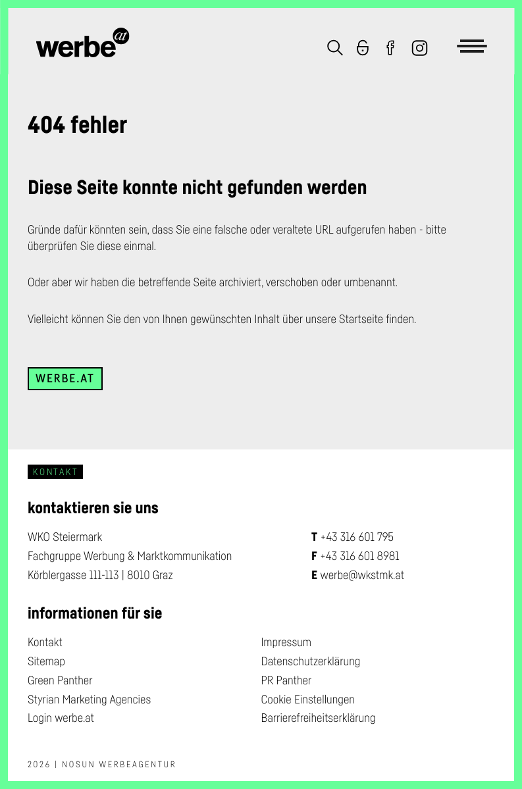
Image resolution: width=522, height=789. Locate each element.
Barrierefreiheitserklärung (318, 718)
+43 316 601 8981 (360, 556)
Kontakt (45, 642)
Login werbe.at (61, 718)
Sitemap (46, 661)
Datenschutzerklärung (311, 661)
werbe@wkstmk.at (363, 575)
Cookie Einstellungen (308, 699)
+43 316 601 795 (357, 537)
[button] (334, 49)
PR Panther (286, 680)
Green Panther (60, 680)
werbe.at (65, 378)
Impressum (286, 642)
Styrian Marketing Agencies (89, 699)
